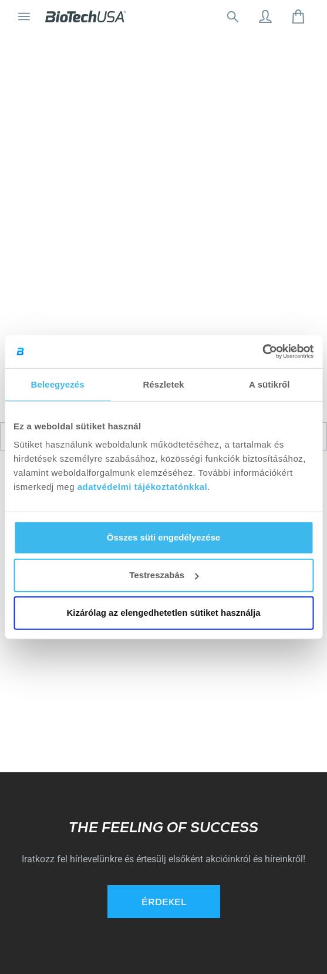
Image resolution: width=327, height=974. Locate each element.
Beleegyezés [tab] (58, 384)
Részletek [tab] (163, 384)
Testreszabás (163, 575)
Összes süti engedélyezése (163, 537)
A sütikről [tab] (269, 384)
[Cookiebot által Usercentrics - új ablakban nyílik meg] (262, 351)
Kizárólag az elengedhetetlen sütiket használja (163, 613)
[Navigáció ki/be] (24, 16)
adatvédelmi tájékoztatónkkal (142, 487)
